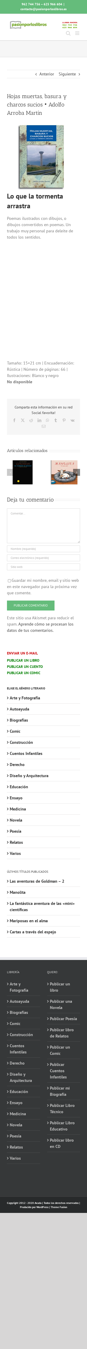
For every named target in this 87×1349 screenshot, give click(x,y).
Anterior (46, 74)
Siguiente (67, 74)
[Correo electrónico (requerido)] (43, 558)
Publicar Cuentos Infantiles (58, 1071)
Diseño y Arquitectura (29, 775)
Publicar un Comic (60, 1050)
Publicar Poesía (63, 1018)
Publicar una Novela (61, 1004)
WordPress (42, 1207)
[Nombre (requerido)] (43, 548)
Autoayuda (19, 709)
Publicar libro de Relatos (62, 1033)
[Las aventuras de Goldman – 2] (23, 463)
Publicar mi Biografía (60, 1091)
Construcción (21, 742)
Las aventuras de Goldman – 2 (37, 881)
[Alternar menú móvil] (77, 33)
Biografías (19, 720)
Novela (16, 820)
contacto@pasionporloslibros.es (43, 9)
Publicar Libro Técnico (62, 1108)
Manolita (18, 892)
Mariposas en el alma (29, 920)
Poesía (15, 831)
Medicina (18, 809)
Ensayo (16, 798)
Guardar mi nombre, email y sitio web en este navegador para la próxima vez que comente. (43, 586)
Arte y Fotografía (25, 698)
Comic (15, 731)
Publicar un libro (60, 987)
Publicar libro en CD (62, 1143)
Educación (19, 786)
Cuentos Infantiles (26, 753)
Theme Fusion (59, 1207)
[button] (10, 472)
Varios (15, 853)
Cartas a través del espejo (33, 932)
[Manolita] (64, 463)
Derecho (17, 764)
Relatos (16, 842)
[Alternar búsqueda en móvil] (68, 33)
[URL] (43, 567)
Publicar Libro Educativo (62, 1126)
